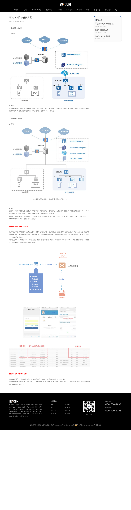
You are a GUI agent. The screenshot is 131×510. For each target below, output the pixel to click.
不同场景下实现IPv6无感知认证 (104, 24)
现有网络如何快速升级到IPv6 (103, 36)
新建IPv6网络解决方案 (101, 30)
